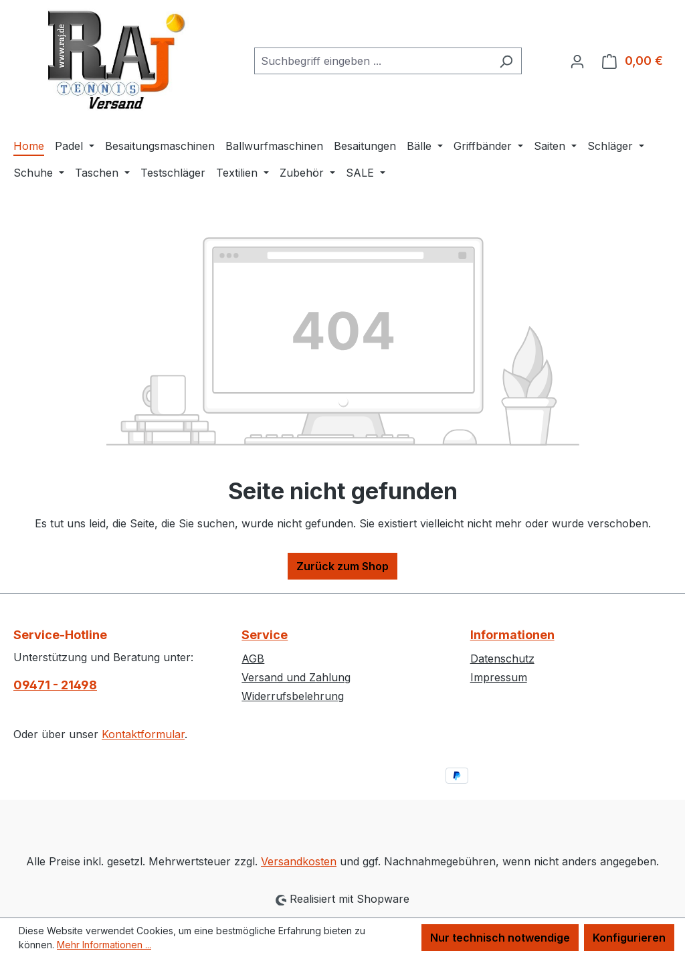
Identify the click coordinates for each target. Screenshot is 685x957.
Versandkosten (298, 861)
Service (264, 635)
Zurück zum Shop (342, 566)
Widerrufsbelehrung (292, 696)
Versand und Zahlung (296, 677)
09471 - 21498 (55, 685)
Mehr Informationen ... (104, 944)
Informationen (512, 635)
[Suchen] (506, 61)
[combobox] (372, 61)
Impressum (498, 677)
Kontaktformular (143, 734)
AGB (252, 658)
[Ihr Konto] (577, 61)
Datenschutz (502, 658)
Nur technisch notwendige (500, 937)
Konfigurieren (629, 937)
